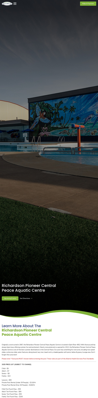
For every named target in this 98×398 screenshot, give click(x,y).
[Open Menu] (14, 3)
